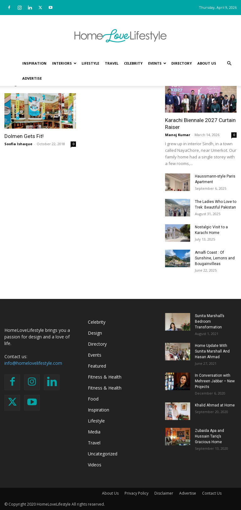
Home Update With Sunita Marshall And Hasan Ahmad (212, 351)
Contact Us (212, 493)
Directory (181, 63)
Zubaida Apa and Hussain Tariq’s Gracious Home (209, 436)
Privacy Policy (136, 493)
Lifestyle (90, 63)
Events (157, 63)
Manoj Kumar (177, 134)
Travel (111, 63)
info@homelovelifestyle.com (33, 363)
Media (94, 432)
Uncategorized (102, 454)
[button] (229, 63)
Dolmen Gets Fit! (24, 136)
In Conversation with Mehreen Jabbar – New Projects (215, 381)
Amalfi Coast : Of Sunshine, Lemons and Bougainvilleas (215, 258)
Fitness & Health (104, 377)
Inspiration (34, 63)
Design (95, 333)
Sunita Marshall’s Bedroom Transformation (209, 321)
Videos (94, 465)
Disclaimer (163, 493)
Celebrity (133, 63)
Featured (97, 366)
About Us (206, 63)
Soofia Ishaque (18, 143)
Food (93, 399)
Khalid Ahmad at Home (215, 405)
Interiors (64, 63)
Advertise (32, 78)
